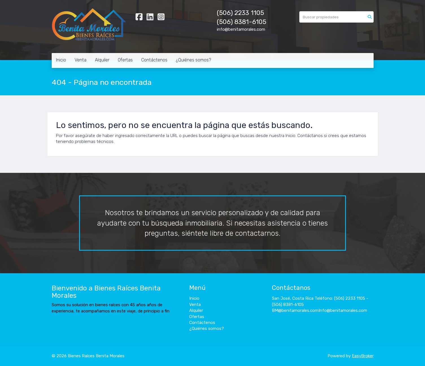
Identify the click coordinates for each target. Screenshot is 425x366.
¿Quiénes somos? (193, 60)
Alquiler (102, 60)
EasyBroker (363, 355)
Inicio (61, 60)
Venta (80, 60)
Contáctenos (154, 60)
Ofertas (125, 60)
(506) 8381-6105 (241, 22)
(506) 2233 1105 (240, 13)
